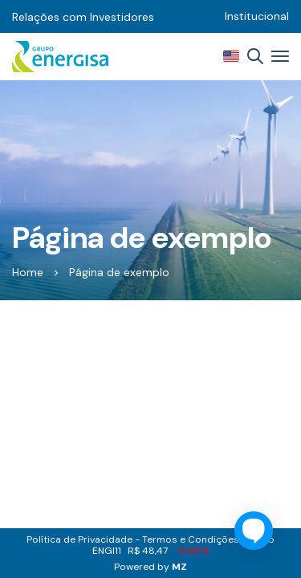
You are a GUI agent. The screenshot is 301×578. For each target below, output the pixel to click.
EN (231, 56)
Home (27, 272)
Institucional (257, 16)
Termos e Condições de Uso (208, 539)
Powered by (150, 567)
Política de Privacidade (79, 539)
